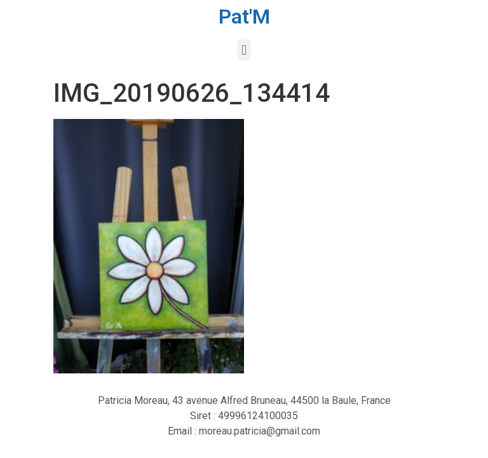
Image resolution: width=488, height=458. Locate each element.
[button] (244, 49)
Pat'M (244, 16)
